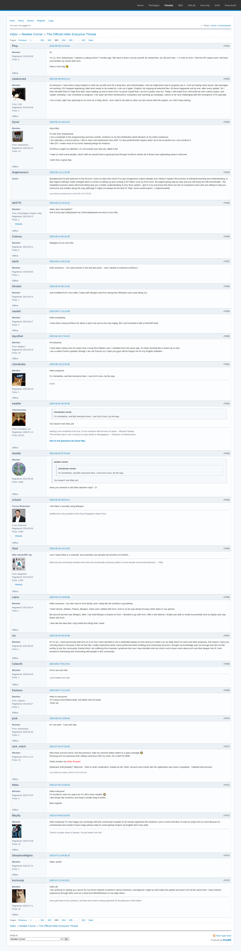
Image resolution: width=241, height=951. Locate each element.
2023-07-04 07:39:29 (60, 746)
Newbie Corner (32, 34)
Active (214, 25)
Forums (169, 5)
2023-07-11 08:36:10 (60, 855)
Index (12, 20)
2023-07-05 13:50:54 (60, 785)
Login (51, 20)
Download (230, 5)
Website (18, 224)
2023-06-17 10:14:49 (60, 311)
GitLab (191, 5)
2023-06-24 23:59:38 (60, 597)
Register (41, 20)
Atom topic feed (223, 935)
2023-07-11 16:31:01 (60, 880)
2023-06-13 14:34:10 (60, 203)
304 (63, 40)
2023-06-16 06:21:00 (60, 286)
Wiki (180, 5)
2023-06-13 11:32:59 (60, 172)
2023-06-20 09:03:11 (60, 500)
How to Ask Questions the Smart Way (67, 441)
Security (205, 5)
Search (30, 20)
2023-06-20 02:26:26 (60, 403)
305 (70, 40)
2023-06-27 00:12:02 (60, 664)
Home (140, 5)
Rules (21, 20)
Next (91, 40)
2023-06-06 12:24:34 (60, 46)
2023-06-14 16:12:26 (60, 261)
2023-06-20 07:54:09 (60, 453)
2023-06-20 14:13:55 (60, 548)
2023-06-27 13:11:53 (60, 690)
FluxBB (227, 940)
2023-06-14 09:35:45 (60, 236)
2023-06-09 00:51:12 (60, 79)
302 (49, 40)
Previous (22, 40)
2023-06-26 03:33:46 (60, 635)
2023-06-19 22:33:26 (60, 364)
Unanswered (224, 25)
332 (83, 40)
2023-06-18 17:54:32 (60, 336)
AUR (217, 5)
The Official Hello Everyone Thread (71, 34)
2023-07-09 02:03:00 (60, 815)
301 (42, 40)
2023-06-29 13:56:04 (60, 718)
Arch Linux (18, 5)
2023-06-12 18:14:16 (60, 122)
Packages (154, 5)
